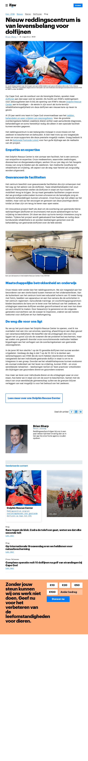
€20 (64, 585)
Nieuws (20, 14)
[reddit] (80, 412)
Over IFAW (10, 14)
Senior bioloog (39, 428)
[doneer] (78, 5)
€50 (77, 585)
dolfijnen (37, 14)
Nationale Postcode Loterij (25, 140)
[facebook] (71, 412)
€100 (52, 592)
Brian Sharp (11, 37)
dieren (28, 14)
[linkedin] (76, 412)
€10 (52, 585)
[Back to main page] (12, 6)
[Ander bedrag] (70, 592)
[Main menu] (7, 5)
